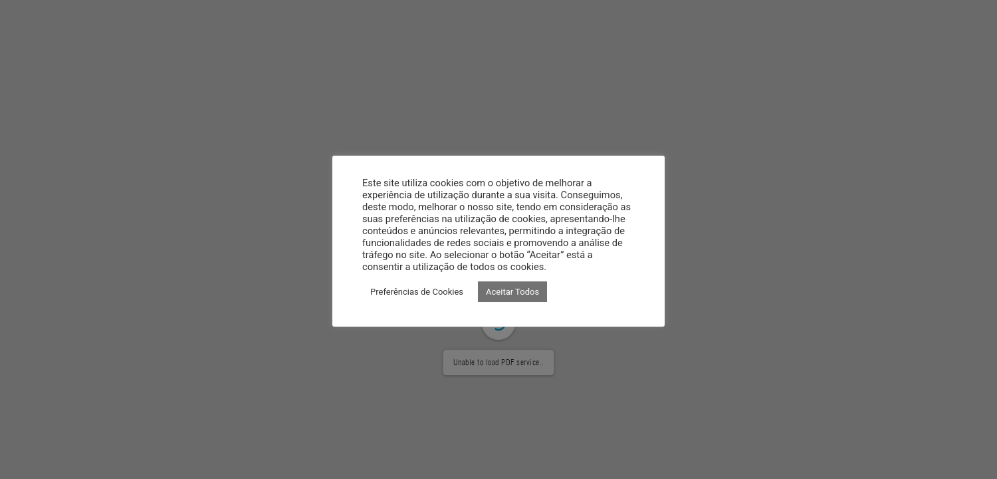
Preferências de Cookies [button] (416, 292)
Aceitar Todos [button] (512, 292)
